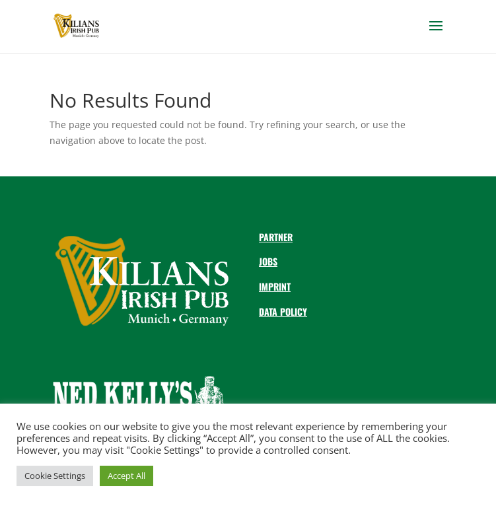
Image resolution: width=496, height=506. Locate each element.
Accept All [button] (126, 476)
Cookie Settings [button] (54, 476)
